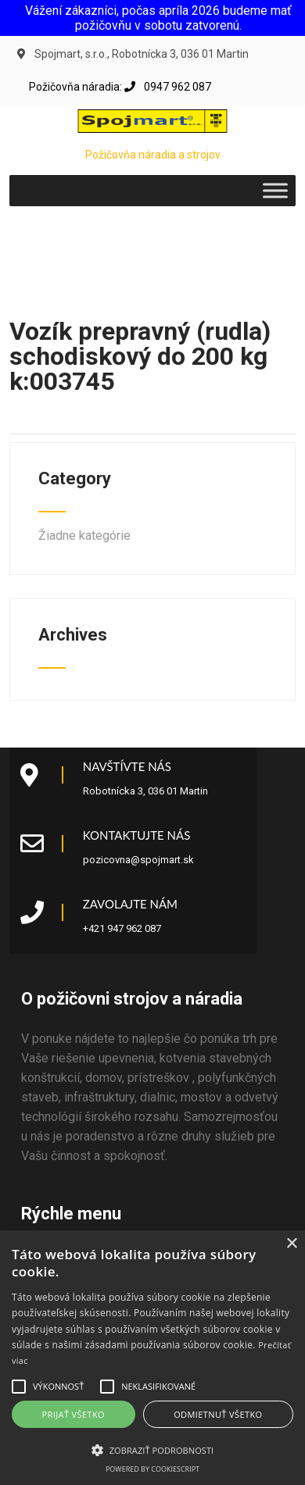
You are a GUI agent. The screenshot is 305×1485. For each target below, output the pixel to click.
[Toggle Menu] (275, 190)
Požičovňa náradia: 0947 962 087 (120, 86)
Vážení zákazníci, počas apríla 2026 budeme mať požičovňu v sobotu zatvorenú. (158, 18)
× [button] (291, 1244)
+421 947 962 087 (122, 928)
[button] (18, 1386)
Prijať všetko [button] (74, 1414)
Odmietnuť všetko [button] (218, 1414)
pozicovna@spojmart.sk (138, 860)
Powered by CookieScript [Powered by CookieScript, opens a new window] (152, 1469)
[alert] (152, 1357)
